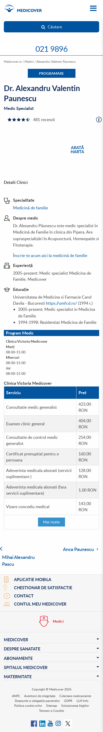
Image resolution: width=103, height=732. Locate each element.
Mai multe (51, 521)
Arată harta (77, 149)
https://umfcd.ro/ (61, 303)
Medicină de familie (30, 208)
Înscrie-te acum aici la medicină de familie (50, 255)
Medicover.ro (13, 61)
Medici (29, 61)
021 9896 (51, 48)
